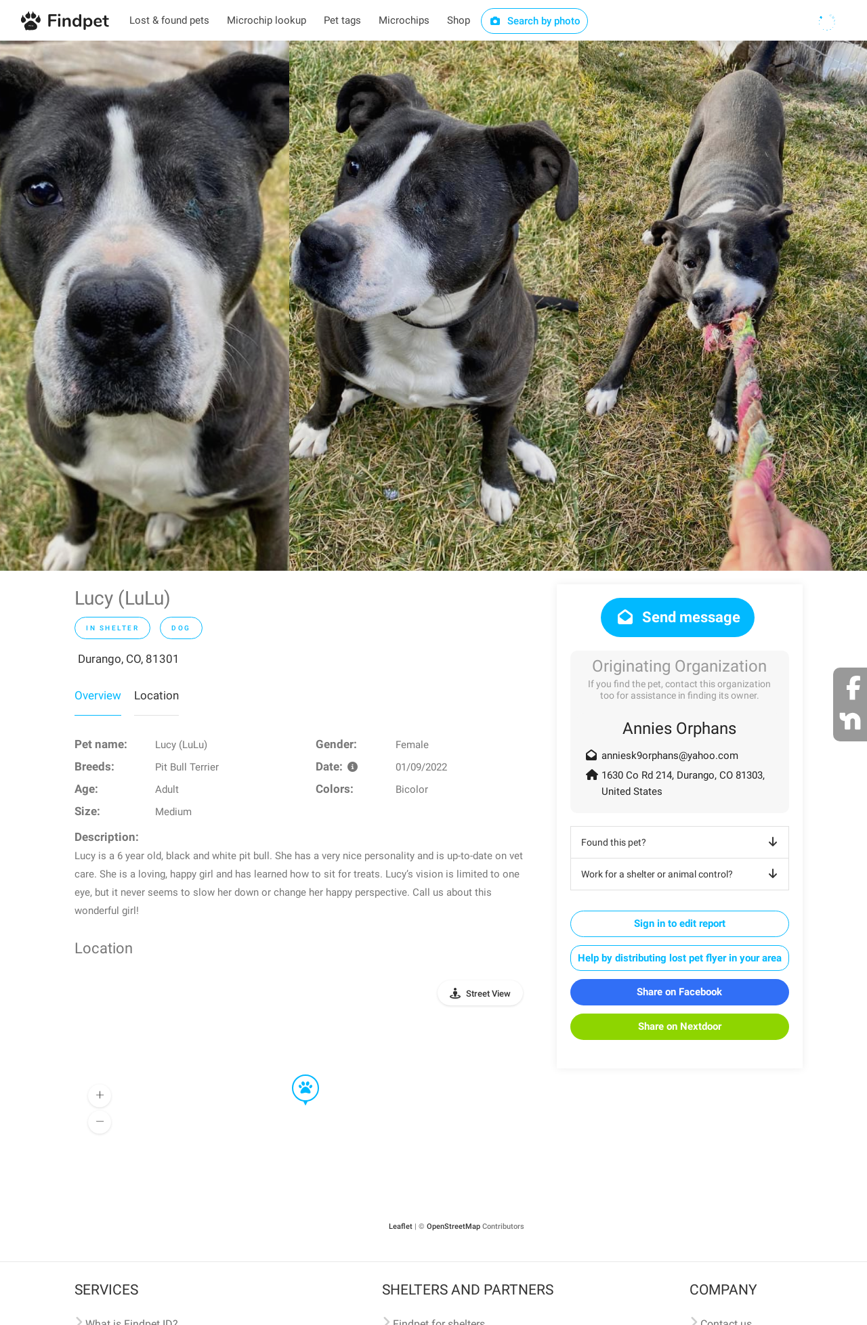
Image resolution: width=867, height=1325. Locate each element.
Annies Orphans (679, 728)
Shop (458, 20)
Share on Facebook (679, 992)
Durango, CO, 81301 (128, 659)
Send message (677, 617)
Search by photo (534, 21)
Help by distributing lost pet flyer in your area (680, 958)
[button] (296, 1075)
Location (156, 695)
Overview (98, 695)
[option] (144, 306)
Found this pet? (681, 842)
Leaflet (401, 1226)
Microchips (404, 20)
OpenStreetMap (453, 1226)
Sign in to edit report (679, 923)
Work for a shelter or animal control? (681, 874)
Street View (488, 994)
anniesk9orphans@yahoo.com (669, 756)
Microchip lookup (266, 20)
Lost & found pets (169, 20)
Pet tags (342, 20)
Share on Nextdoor (679, 1026)
